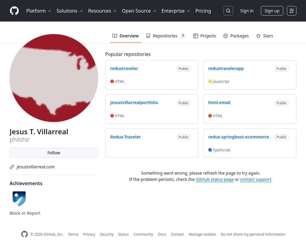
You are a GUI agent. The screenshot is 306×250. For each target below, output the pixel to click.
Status (123, 234)
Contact (177, 234)
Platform (39, 10)
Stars (264, 36)
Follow (53, 153)
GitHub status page (215, 179)
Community (143, 234)
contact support (255, 179)
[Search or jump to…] (228, 10)
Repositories (166, 36)
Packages (236, 36)
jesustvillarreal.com (36, 167)
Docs (162, 234)
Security (107, 234)
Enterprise (176, 10)
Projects (204, 36)
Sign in (246, 10)
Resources (102, 10)
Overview (125, 36)
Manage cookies (202, 234)
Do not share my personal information (253, 234)
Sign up (272, 10)
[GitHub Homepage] (24, 234)
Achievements (26, 183)
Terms (73, 234)
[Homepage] (14, 11)
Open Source (139, 10)
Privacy (89, 234)
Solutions (69, 10)
